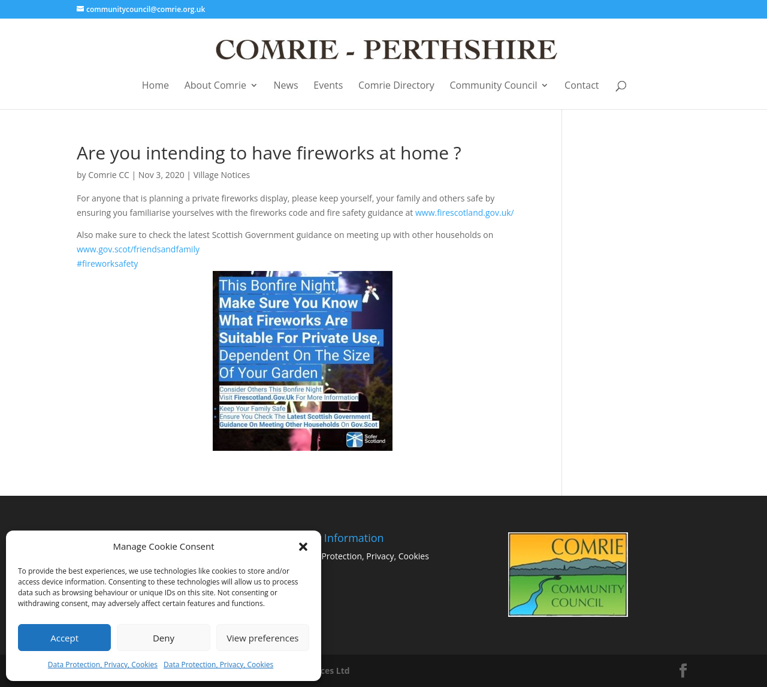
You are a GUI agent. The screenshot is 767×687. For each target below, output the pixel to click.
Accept (64, 638)
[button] (303, 547)
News (286, 86)
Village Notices (222, 174)
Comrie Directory (396, 86)
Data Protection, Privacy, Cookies (103, 664)
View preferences (262, 638)
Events (328, 86)
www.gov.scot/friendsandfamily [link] (138, 249)
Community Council (493, 86)
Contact (581, 86)
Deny (163, 638)
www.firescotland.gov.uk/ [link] (464, 212)
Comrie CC (108, 174)
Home (155, 86)
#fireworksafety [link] (234, 354)
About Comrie (215, 86)
